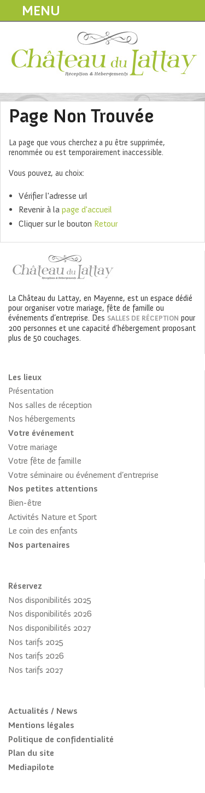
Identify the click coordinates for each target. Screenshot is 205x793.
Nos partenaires (39, 545)
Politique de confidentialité (61, 739)
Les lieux (25, 377)
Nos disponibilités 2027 (49, 628)
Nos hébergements (41, 418)
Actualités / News (43, 711)
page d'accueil (87, 209)
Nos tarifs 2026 (36, 655)
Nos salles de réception (50, 405)
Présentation (31, 391)
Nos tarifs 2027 (35, 670)
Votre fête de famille (44, 460)
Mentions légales (41, 725)
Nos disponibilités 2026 (50, 613)
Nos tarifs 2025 (35, 642)
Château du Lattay (104, 55)
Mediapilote (31, 767)
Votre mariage (32, 447)
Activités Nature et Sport (52, 517)
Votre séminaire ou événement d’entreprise (83, 475)
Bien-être (25, 503)
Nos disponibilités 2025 (49, 600)
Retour (106, 223)
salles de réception (143, 318)
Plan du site (31, 753)
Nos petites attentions (53, 488)
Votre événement (41, 433)
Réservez (25, 586)
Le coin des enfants (43, 530)
